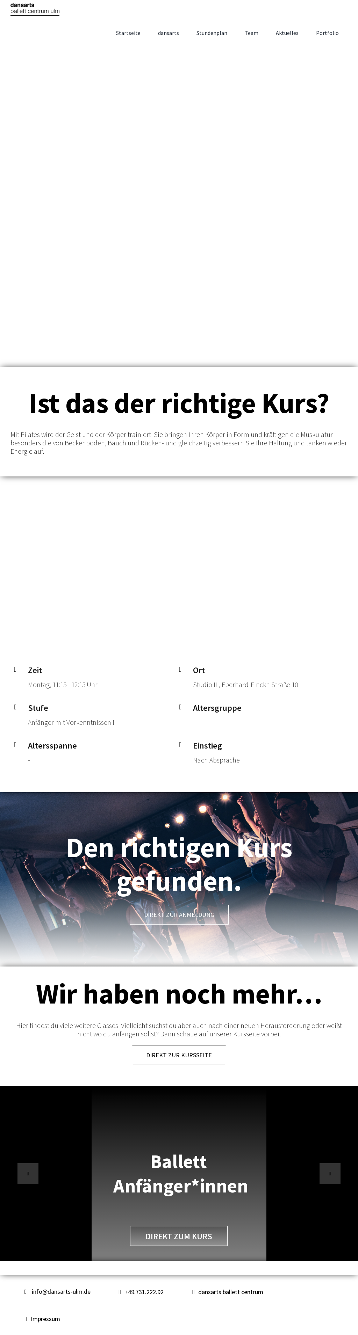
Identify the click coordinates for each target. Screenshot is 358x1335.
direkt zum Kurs (178, 1236)
